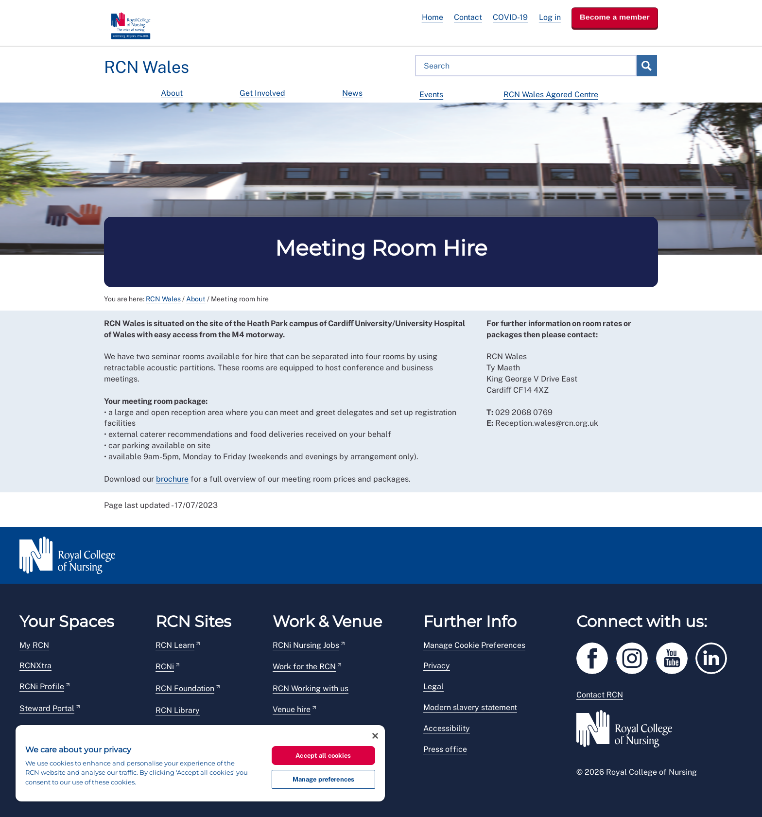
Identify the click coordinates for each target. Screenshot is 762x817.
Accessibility (446, 728)
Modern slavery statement (470, 707)
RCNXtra (35, 665)
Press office (445, 749)
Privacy (436, 665)
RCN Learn (175, 645)
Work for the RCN (304, 666)
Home (432, 17)
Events (431, 94)
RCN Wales (163, 299)
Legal (433, 686)
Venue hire (292, 709)
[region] (200, 763)
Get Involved (262, 93)
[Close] (375, 736)
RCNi (165, 666)
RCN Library (178, 710)
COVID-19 (510, 17)
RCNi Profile (41, 686)
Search (646, 65)
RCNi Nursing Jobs (306, 645)
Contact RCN (599, 694)
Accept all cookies (323, 755)
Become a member (615, 17)
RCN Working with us (310, 688)
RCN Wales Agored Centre (550, 94)
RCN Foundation (185, 688)
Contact (468, 17)
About (172, 93)
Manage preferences (323, 779)
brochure (172, 479)
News (352, 93)
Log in (550, 17)
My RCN (34, 645)
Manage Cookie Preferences (474, 645)
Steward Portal (46, 708)
